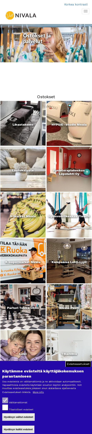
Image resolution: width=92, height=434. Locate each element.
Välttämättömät (18, 402)
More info (38, 392)
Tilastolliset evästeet (21, 409)
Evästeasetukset (78, 364)
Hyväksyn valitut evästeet (18, 417)
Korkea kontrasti (76, 4)
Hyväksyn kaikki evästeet (18, 429)
